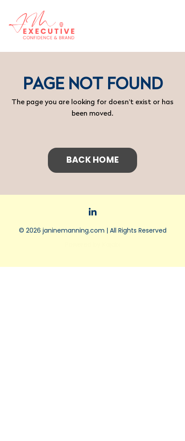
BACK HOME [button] (92, 160)
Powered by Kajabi (92, 244)
